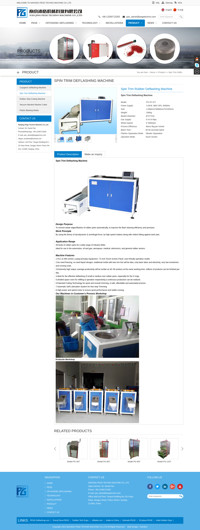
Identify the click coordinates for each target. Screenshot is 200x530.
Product (135, 23)
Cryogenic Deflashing (61, 23)
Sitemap (167, 3)
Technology (91, 23)
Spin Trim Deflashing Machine (32, 93)
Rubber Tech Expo (80, 520)
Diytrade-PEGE (129, 520)
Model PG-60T (103, 461)
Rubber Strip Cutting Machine (32, 99)
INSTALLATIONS (114, 23)
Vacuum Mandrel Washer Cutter (33, 105)
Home (22, 23)
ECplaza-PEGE (145, 520)
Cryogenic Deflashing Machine (33, 87)
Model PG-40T (73, 461)
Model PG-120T (164, 461)
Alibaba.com (97, 520)
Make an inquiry (93, 154)
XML (156, 3)
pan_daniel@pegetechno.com (141, 17)
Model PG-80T (134, 461)
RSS (178, 3)
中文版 (180, 10)
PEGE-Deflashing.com (39, 520)
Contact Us (169, 23)
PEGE (35, 23)
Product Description (68, 154)
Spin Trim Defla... (175, 72)
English (169, 10)
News (152, 23)
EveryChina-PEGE (61, 520)
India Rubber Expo (164, 520)
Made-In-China (112, 520)
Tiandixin (144, 527)
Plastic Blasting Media (29, 110)
